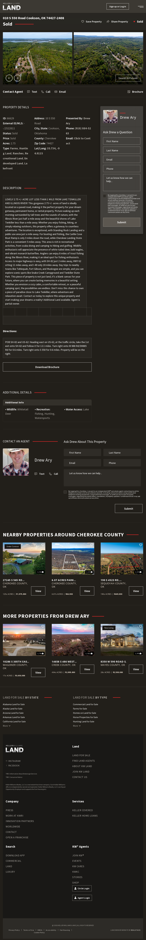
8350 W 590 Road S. (113, 660)
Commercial (13, 859)
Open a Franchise (17, 835)
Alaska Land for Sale (12, 707)
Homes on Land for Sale (84, 711)
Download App (15, 853)
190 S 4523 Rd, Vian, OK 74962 (111, 578)
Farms (14, 148)
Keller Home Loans (85, 814)
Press (9, 808)
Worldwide (13, 825)
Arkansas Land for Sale (14, 715)
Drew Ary (43, 460)
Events (76, 859)
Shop (75, 881)
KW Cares (78, 864)
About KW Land (82, 764)
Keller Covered (82, 808)
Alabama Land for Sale (14, 702)
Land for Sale (81, 753)
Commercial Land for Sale (85, 702)
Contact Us (79, 775)
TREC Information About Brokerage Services (21, 772)
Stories (77, 875)
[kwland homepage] (14, 747)
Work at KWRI (14, 814)
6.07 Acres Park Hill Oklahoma (63, 578)
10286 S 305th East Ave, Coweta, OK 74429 (16, 660)
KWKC (75, 870)
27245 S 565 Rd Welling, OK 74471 (16, 578)
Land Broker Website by (125, 928)
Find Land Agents (83, 759)
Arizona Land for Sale (13, 711)
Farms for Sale (80, 707)
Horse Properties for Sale (85, 715)
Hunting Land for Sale (83, 719)
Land (9, 864)
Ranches (18, 153)
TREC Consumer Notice (14, 776)
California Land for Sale (14, 719)
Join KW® (78, 853)
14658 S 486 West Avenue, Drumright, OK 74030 (63, 660)
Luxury (10, 870)
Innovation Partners (20, 819)
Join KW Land (80, 770)
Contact (11, 830)
